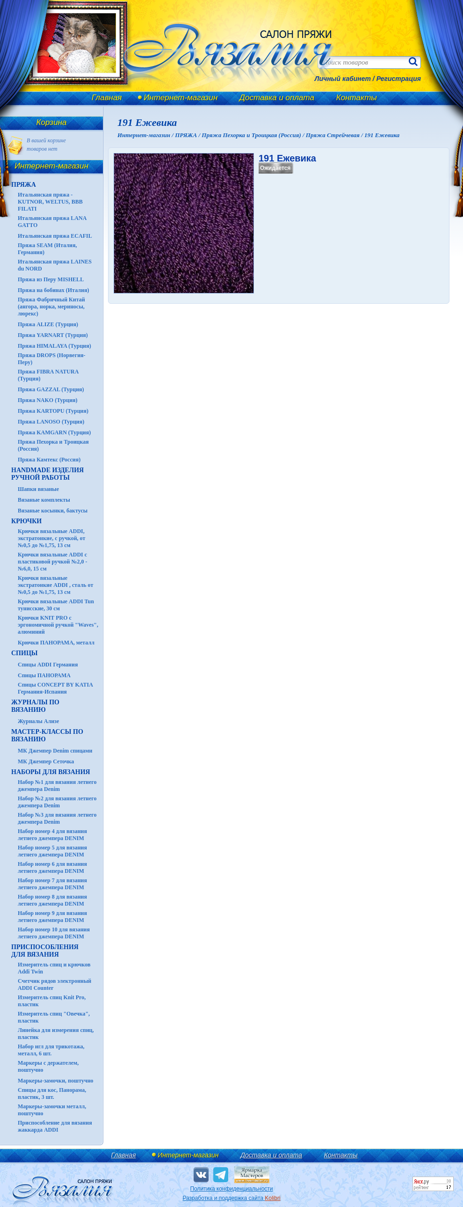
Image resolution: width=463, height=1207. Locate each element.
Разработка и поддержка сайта (231, 1198)
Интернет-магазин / (146, 135)
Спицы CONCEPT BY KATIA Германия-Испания (55, 688)
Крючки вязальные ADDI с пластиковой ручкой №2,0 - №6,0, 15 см (52, 561)
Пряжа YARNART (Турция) (53, 335)
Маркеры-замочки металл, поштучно (52, 1110)
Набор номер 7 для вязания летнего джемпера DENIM (52, 884)
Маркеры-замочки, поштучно (56, 1080)
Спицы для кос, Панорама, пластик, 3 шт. (52, 1093)
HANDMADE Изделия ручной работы (47, 474)
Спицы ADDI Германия (48, 664)
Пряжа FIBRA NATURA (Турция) (48, 375)
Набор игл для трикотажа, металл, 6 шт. (51, 1050)
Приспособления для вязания (45, 951)
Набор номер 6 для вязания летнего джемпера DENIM (52, 867)
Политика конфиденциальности (231, 1188)
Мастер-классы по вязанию (47, 735)
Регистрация (398, 78)
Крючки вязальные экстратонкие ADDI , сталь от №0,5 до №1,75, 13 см (55, 585)
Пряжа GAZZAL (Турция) (51, 389)
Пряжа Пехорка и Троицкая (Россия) (53, 445)
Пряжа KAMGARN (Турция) (54, 432)
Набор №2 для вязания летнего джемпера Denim (57, 802)
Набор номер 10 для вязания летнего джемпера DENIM (54, 933)
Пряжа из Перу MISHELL (51, 279)
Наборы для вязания (50, 771)
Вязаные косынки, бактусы (52, 510)
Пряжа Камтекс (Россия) (49, 459)
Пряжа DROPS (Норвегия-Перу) (52, 359)
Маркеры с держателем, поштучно (48, 1066)
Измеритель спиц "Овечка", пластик (54, 1017)
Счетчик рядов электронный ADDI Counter (54, 984)
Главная (107, 97)
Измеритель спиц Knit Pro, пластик (52, 1001)
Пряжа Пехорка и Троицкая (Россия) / (253, 135)
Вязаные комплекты (44, 500)
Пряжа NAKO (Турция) (48, 400)
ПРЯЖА (23, 184)
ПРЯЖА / (188, 135)
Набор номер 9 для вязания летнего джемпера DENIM (52, 916)
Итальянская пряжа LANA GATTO (52, 221)
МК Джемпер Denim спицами (55, 750)
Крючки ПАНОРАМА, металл (56, 642)
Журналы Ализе (38, 721)
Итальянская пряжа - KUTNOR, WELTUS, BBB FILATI (50, 201)
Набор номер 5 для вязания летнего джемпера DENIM (52, 851)
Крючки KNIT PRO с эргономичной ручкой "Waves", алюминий (58, 624)
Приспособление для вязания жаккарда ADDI (55, 1126)
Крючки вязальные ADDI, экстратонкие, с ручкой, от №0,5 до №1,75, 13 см (51, 538)
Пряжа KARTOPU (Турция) (53, 411)
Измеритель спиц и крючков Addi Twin (54, 968)
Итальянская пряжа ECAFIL (55, 236)
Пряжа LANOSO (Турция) (51, 421)
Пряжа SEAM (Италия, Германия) (47, 249)
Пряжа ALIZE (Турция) (48, 324)
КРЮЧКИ (26, 521)
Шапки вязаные (38, 489)
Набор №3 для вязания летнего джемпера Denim (57, 818)
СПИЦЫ (24, 653)
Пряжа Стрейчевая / (335, 135)
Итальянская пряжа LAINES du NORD (55, 265)
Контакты (356, 97)
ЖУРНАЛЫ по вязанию (35, 706)
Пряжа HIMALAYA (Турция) (54, 346)
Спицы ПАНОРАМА (44, 675)
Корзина (51, 122)
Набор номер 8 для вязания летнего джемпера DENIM (52, 900)
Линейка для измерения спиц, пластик (56, 1033)
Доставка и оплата (276, 97)
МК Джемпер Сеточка (46, 761)
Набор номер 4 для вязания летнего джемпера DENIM (52, 834)
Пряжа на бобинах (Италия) (53, 290)
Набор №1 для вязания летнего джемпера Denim (57, 785)
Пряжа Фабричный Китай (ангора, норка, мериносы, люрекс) (51, 306)
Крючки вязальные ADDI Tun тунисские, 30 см (56, 605)
